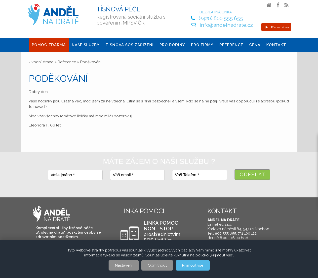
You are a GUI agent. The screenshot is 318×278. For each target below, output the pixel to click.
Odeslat (253, 175)
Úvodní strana (41, 62)
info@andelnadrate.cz (226, 25)
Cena (254, 45)
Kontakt (276, 45)
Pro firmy (202, 45)
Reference (231, 45)
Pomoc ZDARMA (49, 45)
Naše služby (86, 45)
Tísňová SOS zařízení (130, 45)
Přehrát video (277, 27)
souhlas (136, 250)
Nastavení (123, 265)
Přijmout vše (192, 265)
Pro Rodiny (172, 45)
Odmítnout (157, 265)
